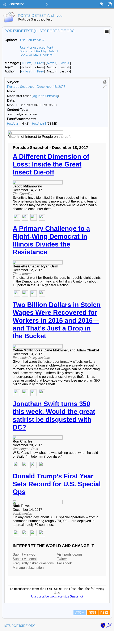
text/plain (13, 123)
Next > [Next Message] (51, 63)
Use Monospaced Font (36, 47)
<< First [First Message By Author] (26, 71)
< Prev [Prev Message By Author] (39, 71)
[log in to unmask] (44, 96)
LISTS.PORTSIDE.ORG (18, 626)
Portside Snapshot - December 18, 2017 (36, 87)
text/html (39, 123)
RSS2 (104, 612)
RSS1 (92, 612)
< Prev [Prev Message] (39, 63)
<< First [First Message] (26, 63)
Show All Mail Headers (36, 55)
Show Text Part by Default (39, 51)
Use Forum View (32, 40)
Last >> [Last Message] (64, 63)
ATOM (79, 612)
